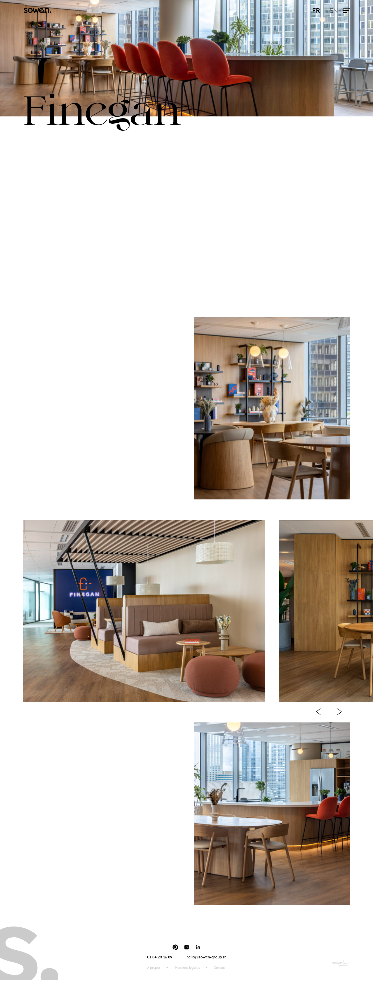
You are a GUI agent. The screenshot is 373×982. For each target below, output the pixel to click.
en (333, 11)
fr (316, 11)
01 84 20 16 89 (159, 957)
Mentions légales (187, 967)
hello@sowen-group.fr (206, 957)
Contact (220, 967)
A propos (154, 967)
